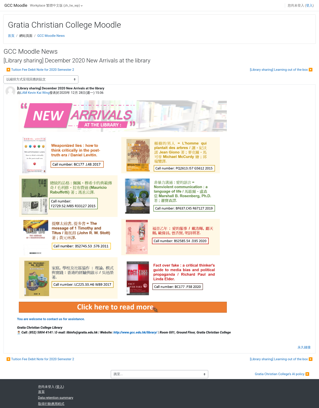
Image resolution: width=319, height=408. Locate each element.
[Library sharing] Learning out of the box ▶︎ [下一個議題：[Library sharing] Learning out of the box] (281, 70)
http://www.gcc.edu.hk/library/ (135, 332)
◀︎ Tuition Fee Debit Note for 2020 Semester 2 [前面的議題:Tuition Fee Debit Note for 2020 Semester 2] (40, 70)
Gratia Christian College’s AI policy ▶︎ (282, 374)
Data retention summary (55, 398)
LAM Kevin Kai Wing (34, 93)
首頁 (11, 36)
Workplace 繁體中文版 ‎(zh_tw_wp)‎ (55, 5)
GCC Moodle (15, 5)
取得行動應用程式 (51, 404)
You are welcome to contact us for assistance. (51, 319)
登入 (309, 5)
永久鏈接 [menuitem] (304, 347)
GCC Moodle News (51, 36)
